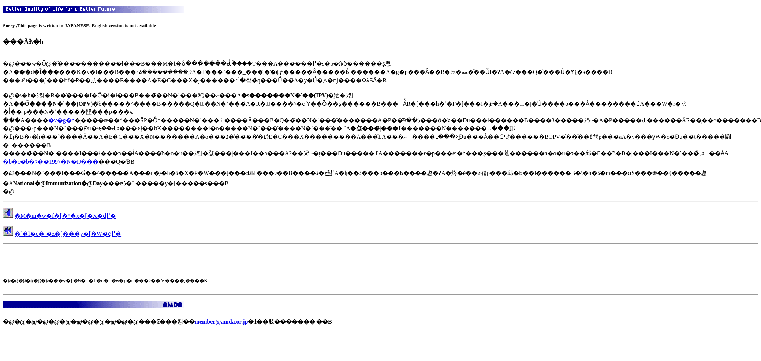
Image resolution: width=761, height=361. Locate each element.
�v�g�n (61, 120)
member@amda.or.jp (221, 324)
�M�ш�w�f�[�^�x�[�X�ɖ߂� (65, 216)
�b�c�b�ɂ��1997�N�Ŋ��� (50, 162)
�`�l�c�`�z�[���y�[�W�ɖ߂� (68, 234)
